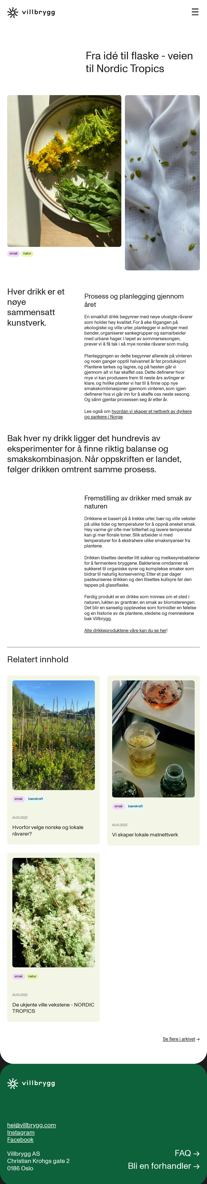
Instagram (21, 1132)
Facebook (20, 1140)
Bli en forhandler (159, 1166)
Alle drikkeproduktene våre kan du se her (125, 631)
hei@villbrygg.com (31, 1125)
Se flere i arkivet (179, 1039)
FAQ (183, 1153)
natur (27, 253)
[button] (195, 8)
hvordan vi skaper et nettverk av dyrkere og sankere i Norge (138, 414)
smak (14, 253)
